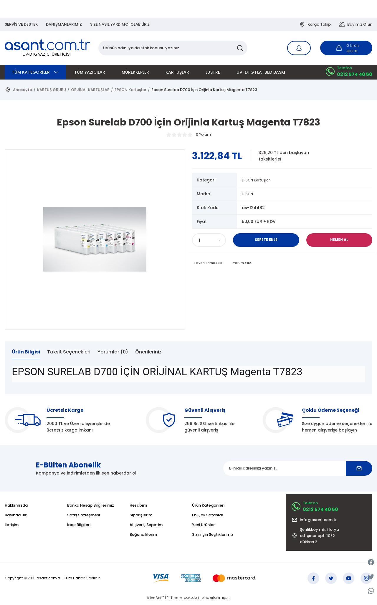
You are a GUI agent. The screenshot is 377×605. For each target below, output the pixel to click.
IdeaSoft (155, 600)
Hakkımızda (16, 505)
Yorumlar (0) (112, 351)
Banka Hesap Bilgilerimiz (90, 505)
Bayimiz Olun (355, 24)
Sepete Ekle (266, 240)
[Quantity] (209, 240)
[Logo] (48, 48)
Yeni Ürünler (203, 525)
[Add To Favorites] (209, 263)
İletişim (12, 525)
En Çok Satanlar (207, 515)
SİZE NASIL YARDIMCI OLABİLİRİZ (120, 24)
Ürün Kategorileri (208, 505)
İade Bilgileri (78, 525)
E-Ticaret (175, 600)
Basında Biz (16, 515)
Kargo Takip (315, 24)
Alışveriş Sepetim (146, 525)
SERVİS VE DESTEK (21, 24)
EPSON (248, 194)
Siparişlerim (141, 515)
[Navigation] (35, 72)
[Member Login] (299, 48)
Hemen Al (339, 240)
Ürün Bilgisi (26, 351)
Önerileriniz (148, 351)
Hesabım (138, 505)
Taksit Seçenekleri (68, 351)
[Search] (172, 48)
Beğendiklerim (143, 534)
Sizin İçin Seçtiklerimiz (212, 534)
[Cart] (346, 48)
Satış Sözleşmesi (83, 515)
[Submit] (359, 468)
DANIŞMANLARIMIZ (64, 24)
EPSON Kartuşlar (259, 180)
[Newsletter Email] (297, 468)
